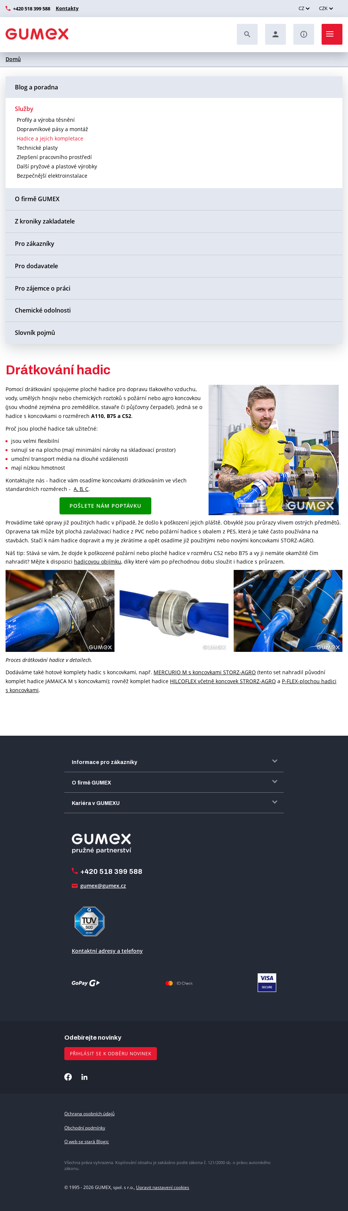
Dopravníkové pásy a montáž (52, 129)
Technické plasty (37, 147)
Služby (24, 109)
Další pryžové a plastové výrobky (57, 166)
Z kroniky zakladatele (45, 221)
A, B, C (81, 488)
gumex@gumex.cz (103, 885)
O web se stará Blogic (86, 1141)
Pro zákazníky (34, 244)
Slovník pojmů (35, 333)
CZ (301, 8)
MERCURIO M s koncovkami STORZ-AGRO (205, 672)
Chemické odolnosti (43, 310)
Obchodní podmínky (84, 1128)
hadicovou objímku (97, 561)
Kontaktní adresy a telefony (107, 950)
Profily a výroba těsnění (46, 119)
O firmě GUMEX (37, 199)
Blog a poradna (36, 87)
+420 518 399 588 (31, 8)
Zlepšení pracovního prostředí (54, 157)
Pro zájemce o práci (42, 288)
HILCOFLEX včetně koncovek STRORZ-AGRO (223, 681)
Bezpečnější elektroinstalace (52, 175)
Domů (13, 59)
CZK (323, 8)
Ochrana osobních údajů (89, 1113)
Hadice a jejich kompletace (50, 138)
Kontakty (66, 8)
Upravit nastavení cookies (162, 1187)
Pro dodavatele (36, 266)
